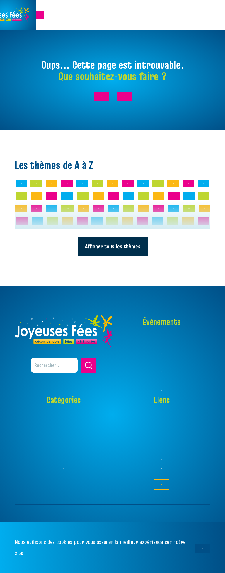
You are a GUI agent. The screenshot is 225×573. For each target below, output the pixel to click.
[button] (88, 386)
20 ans (136, 206)
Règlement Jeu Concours (161, 478)
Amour (186, 223)
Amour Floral (40, 241)
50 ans (39, 223)
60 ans (68, 223)
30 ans (166, 206)
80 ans (127, 223)
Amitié (157, 223)
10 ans (51, 206)
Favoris (161, 469)
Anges (75, 241)
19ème (108, 206)
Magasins (161, 460)
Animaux (106, 241)
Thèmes (161, 432)
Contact (161, 502)
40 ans (196, 206)
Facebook (161, 488)
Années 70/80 (184, 241)
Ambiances (161, 442)
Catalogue (161, 451)
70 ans (98, 223)
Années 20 (141, 241)
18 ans (79, 206)
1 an (25, 206)
